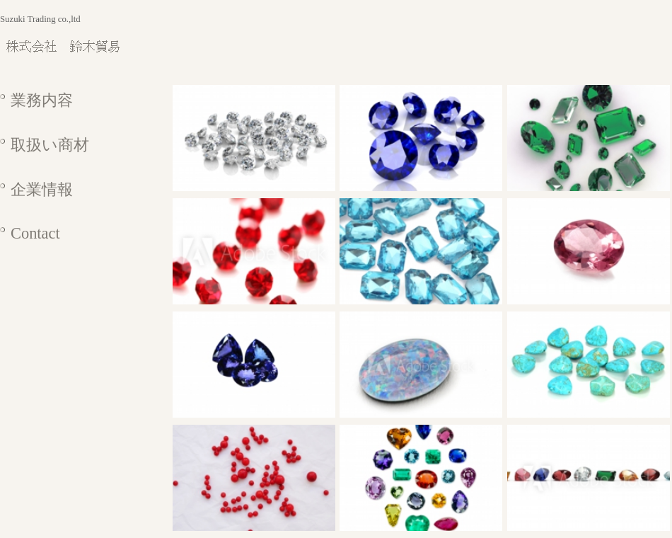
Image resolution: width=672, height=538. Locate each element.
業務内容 (42, 100)
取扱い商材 (50, 145)
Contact (35, 233)
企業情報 (42, 189)
